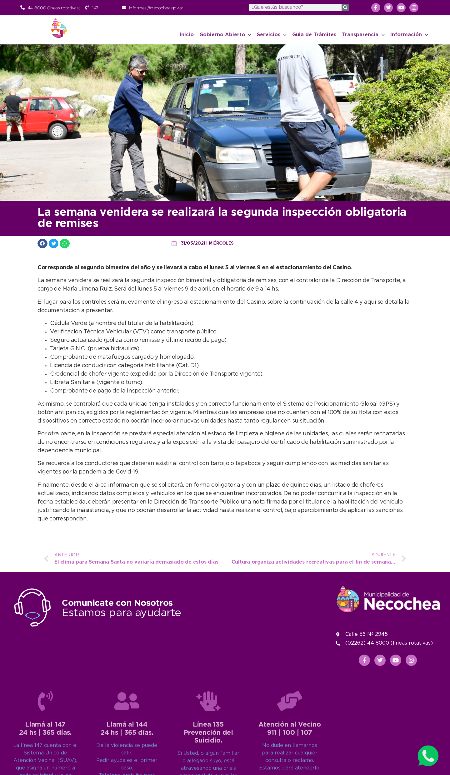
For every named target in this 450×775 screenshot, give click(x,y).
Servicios (272, 35)
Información (409, 35)
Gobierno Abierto (225, 35)
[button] (43, 243)
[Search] (345, 7)
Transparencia (363, 35)
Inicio (187, 35)
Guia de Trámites (314, 35)
